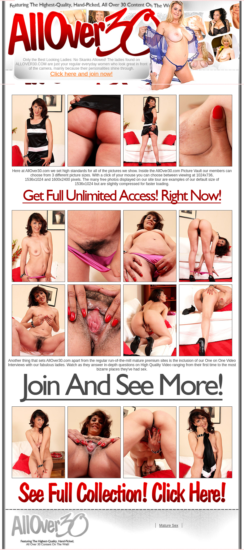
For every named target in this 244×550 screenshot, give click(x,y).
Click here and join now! (81, 74)
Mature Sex (168, 525)
